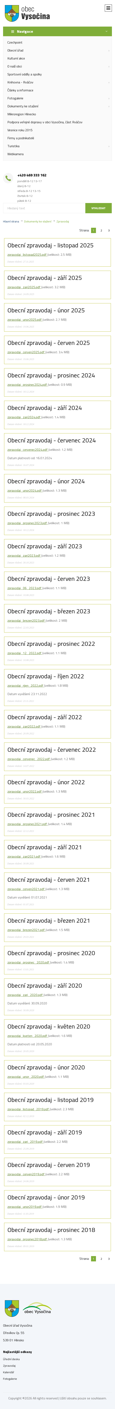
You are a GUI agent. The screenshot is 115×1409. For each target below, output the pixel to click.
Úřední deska (11, 1359)
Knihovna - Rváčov (20, 82)
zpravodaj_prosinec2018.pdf (27, 1239)
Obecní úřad (15, 50)
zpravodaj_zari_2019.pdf (25, 1142)
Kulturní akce (16, 58)
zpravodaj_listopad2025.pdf (27, 254)
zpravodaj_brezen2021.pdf (26, 930)
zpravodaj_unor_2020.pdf (26, 1077)
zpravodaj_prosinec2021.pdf (27, 824)
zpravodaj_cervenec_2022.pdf (29, 759)
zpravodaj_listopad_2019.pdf (28, 1109)
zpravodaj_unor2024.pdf (25, 490)
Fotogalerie (15, 98)
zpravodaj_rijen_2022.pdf (25, 685)
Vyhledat (98, 208)
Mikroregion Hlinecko (21, 114)
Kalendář (8, 1372)
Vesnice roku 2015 (20, 130)
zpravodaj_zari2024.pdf (24, 417)
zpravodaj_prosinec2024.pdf (27, 384)
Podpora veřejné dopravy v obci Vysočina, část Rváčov (44, 122)
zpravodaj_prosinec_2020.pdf (28, 962)
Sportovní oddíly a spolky (24, 74)
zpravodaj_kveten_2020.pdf (27, 1036)
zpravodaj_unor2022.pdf (25, 791)
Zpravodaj (62, 221)
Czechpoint (15, 42)
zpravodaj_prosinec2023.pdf (27, 523)
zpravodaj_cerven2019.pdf (26, 1174)
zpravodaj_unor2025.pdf (25, 319)
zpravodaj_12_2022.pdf (24, 653)
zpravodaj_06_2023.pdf (24, 588)
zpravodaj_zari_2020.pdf (25, 995)
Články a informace (20, 90)
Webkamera (15, 154)
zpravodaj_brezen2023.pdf (26, 620)
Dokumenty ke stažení (22, 106)
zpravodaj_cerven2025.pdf (26, 352)
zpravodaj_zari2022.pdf (24, 726)
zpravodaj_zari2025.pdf (24, 287)
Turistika (13, 146)
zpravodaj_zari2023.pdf (24, 555)
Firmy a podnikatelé (20, 138)
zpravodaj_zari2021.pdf (24, 856)
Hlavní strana (11, 221)
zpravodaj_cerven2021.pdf (26, 889)
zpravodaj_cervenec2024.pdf (27, 449)
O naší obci (14, 66)
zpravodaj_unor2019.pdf (25, 1207)
